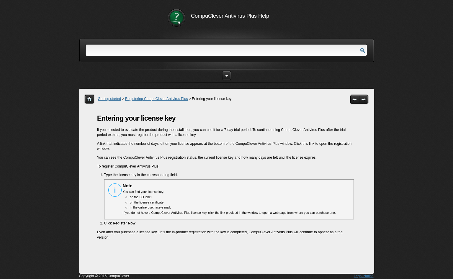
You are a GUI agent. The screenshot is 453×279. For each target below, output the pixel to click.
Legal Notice (364, 276)
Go (363, 50)
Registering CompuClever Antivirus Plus (156, 99)
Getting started (109, 99)
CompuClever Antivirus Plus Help (230, 16)
